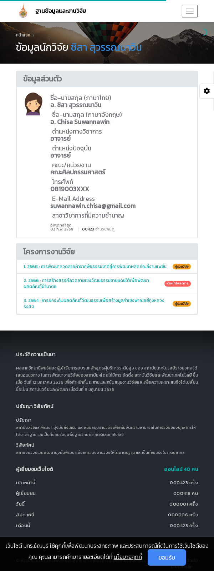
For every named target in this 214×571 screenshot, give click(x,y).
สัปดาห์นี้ (25, 514)
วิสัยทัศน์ (25, 445)
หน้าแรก (23, 35)
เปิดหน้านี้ (26, 482)
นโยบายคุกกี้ (128, 556)
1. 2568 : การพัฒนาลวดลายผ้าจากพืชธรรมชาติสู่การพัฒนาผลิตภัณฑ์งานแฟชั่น (107, 266)
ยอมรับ (166, 557)
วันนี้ (20, 504)
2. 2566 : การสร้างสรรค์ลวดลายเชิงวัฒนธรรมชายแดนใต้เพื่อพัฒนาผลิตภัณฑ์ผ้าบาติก (107, 283)
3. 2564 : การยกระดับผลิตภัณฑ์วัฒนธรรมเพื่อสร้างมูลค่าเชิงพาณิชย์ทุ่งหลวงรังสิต (107, 303)
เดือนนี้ (23, 525)
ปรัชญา (24, 420)
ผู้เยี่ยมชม (26, 493)
